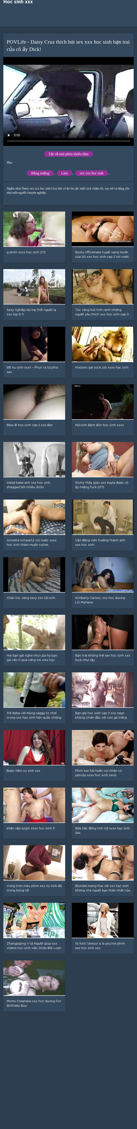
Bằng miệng (40, 173)
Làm (64, 173)
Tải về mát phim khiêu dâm (68, 154)
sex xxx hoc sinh (92, 173)
